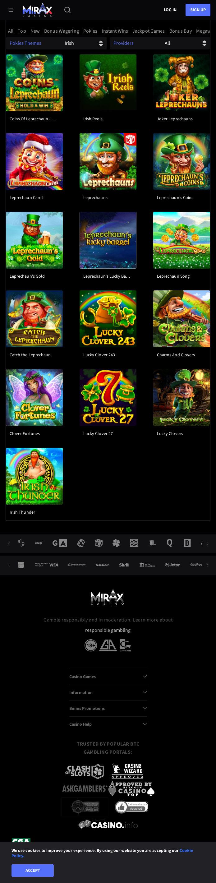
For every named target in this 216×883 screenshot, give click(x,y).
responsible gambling (108, 630)
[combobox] (108, 31)
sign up (198, 10)
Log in (170, 10)
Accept (32, 870)
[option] (11, 31)
